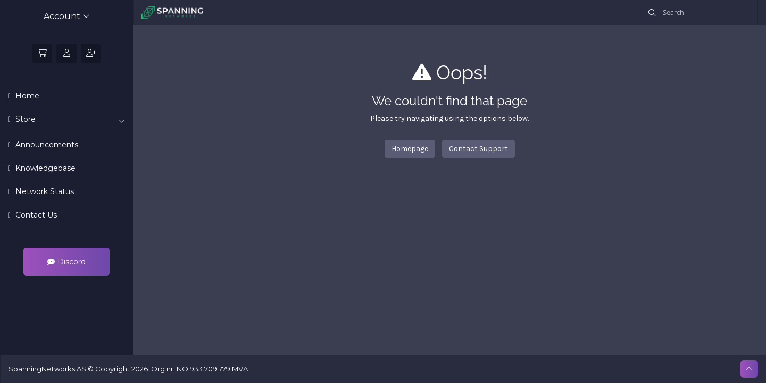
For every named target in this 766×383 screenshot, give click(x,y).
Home (26, 96)
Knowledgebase (44, 168)
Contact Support (478, 148)
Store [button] (69, 119)
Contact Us (35, 215)
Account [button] (67, 16)
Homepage (410, 148)
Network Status (43, 191)
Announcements (45, 144)
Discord (66, 262)
